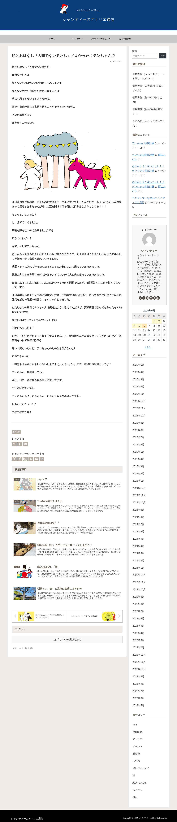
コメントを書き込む (67, 639)
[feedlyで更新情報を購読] (36, 459)
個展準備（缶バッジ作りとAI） (147, 99)
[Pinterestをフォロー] (30, 459)
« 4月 (148, 347)
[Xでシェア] (14, 444)
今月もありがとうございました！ (148, 123)
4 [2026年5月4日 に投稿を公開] (134, 325)
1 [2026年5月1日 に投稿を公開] (154, 321)
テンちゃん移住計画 (143, 143)
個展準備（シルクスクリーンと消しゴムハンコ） (148, 76)
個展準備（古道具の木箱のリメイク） (148, 88)
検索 (134, 51)
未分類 (16, 432)
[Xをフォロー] (14, 459)
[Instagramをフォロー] (25, 459)
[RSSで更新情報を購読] (42, 459)
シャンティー (149, 250)
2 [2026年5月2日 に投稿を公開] (159, 321)
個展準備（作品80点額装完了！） (147, 111)
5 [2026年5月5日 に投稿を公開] (139, 325)
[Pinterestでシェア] (25, 444)
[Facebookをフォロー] (19, 459)
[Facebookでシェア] (19, 444)
